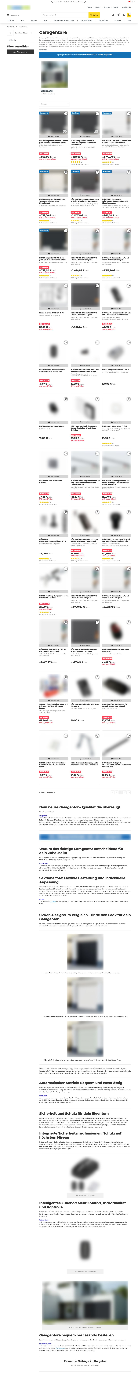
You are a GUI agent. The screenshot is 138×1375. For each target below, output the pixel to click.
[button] (94, 15)
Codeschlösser (44, 1220)
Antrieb (41, 899)
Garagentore (43, 815)
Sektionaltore (43, 863)
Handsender (43, 1095)
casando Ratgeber (45, 1343)
